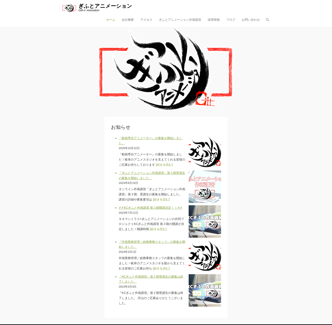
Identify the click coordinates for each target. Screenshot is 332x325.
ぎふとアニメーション (105, 6)
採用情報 (214, 19)
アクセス (146, 19)
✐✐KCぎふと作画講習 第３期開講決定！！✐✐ (150, 207)
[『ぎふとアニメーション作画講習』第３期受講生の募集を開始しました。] (205, 186)
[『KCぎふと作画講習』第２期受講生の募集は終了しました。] (205, 290)
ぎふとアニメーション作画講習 (180, 19)
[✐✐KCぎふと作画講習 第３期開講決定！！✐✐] (205, 221)
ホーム (110, 19)
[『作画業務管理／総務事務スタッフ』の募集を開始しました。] (205, 255)
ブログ (230, 19)
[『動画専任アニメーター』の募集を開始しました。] (205, 152)
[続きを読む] (164, 164)
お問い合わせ (251, 19)
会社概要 (128, 19)
